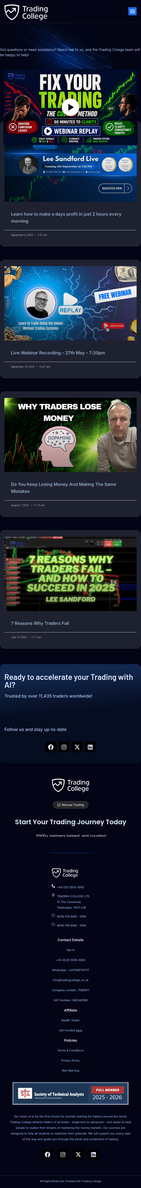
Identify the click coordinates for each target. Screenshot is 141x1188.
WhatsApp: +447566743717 (70, 970)
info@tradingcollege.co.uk (70, 980)
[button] (132, 11)
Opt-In (70, 950)
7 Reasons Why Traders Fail (40, 623)
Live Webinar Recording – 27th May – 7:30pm (58, 352)
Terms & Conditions (70, 1050)
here (79, 1030)
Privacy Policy (70, 1060)
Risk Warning (70, 1070)
